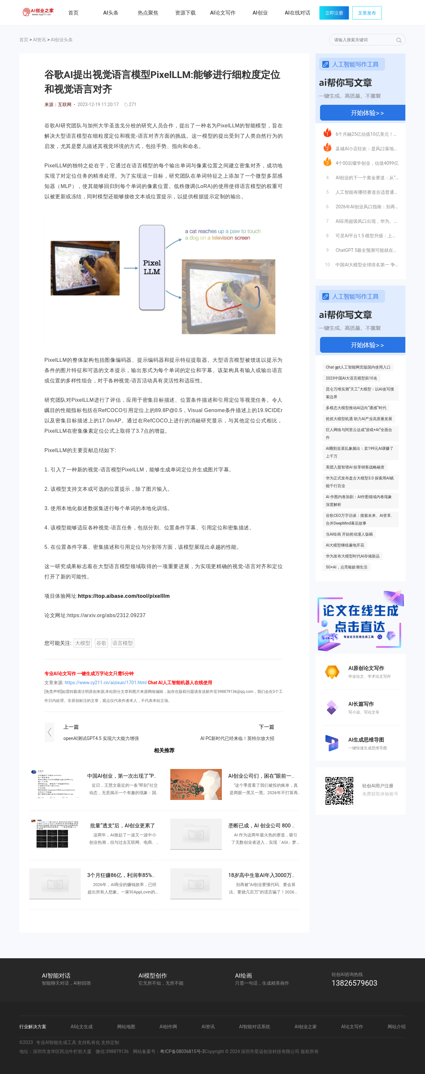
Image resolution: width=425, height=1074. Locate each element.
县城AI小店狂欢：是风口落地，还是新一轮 (361, 147)
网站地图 (126, 1026)
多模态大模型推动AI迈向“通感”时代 (356, 408)
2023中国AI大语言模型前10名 (351, 378)
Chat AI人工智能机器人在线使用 (180, 682)
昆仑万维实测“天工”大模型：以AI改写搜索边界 (360, 393)
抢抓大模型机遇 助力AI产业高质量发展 (359, 419)
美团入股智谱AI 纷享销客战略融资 (355, 467)
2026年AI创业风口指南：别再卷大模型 (361, 205)
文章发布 (367, 12)
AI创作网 (168, 1026)
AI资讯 (39, 39)
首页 (73, 13)
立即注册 (334, 12)
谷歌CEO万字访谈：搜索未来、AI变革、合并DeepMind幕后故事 (360, 519)
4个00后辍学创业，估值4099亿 (361, 161)
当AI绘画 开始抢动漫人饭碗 (349, 534)
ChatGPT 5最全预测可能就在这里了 (361, 248)
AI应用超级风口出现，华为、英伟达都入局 (361, 219)
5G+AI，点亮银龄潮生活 (346, 567)
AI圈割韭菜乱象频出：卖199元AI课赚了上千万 (359, 452)
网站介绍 (397, 1026)
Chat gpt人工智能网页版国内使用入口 (358, 367)
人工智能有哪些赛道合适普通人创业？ (361, 190)
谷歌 (101, 643)
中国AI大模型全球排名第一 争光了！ (361, 263)
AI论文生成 (82, 1026)
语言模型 (122, 643)
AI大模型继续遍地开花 (345, 545)
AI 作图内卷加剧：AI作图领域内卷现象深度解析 (359, 501)
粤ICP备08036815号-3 (182, 1051)
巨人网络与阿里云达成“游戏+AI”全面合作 (359, 434)
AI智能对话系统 (254, 1026)
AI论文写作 (352, 1026)
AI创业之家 (39, 13)
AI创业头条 (62, 39)
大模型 (82, 643)
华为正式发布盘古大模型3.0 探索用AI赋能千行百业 (360, 482)
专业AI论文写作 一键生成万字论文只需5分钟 (89, 673)
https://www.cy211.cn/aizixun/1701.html (106, 682)
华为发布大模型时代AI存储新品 (353, 556)
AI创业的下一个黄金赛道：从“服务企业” (361, 176)
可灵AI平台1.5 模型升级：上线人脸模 (361, 234)
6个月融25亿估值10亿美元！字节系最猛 (361, 132)
